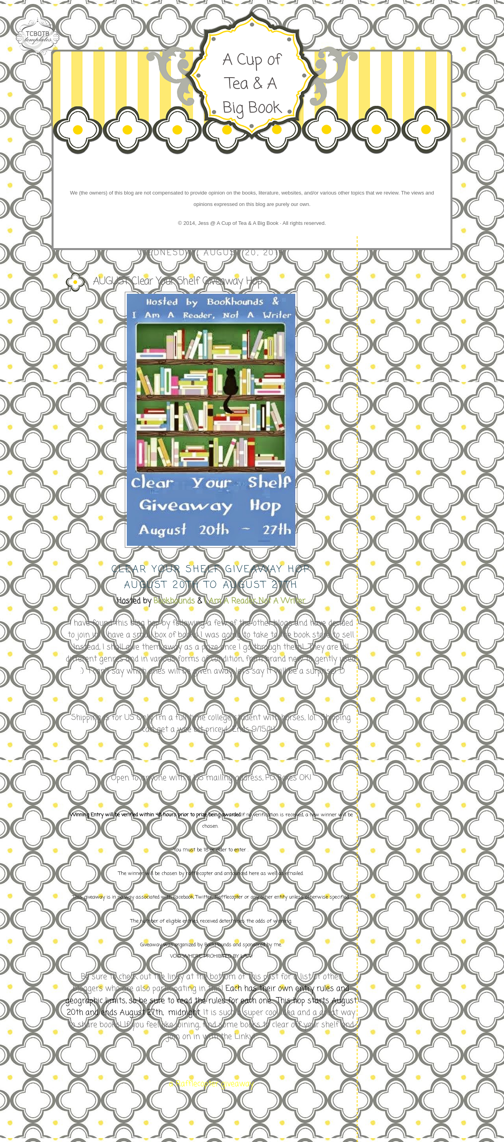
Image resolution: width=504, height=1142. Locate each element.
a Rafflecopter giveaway (211, 1084)
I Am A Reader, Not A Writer (253, 601)
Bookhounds (174, 601)
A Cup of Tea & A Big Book (251, 84)
